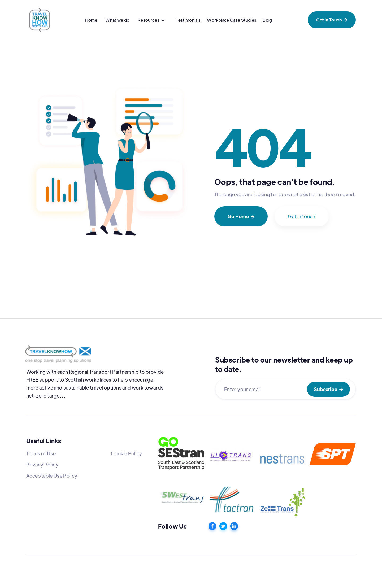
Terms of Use (41, 453)
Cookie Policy (126, 453)
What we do (117, 20)
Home (91, 20)
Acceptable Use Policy (51, 476)
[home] (39, 19)
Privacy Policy (42, 464)
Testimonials (188, 20)
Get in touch (301, 216)
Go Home (241, 216)
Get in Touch (331, 20)
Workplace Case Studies (231, 20)
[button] (151, 21)
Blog (267, 20)
